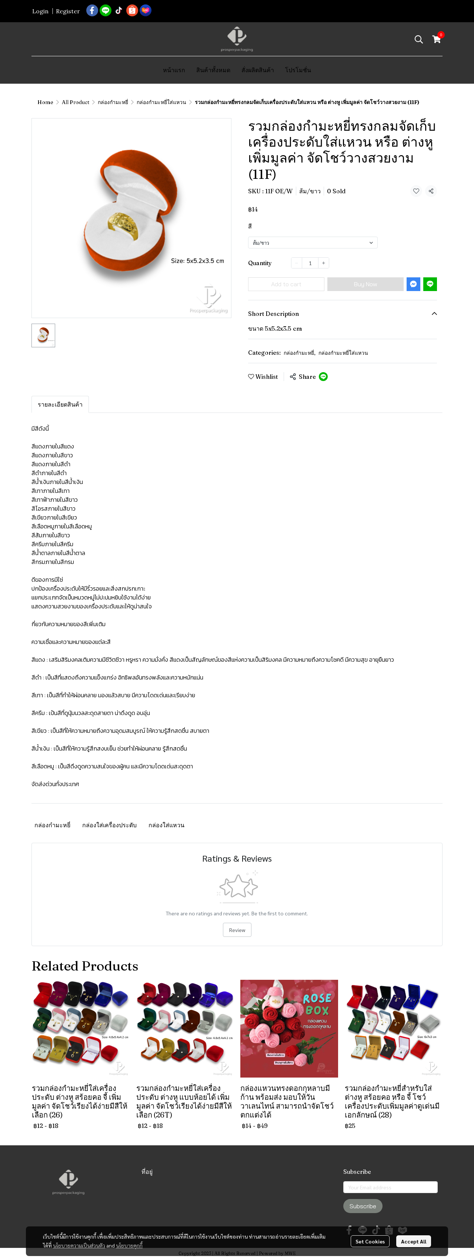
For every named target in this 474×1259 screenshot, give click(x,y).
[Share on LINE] (323, 376)
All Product (75, 102)
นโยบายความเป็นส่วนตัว (79, 1232)
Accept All (413, 1228)
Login (40, 11)
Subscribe (363, 1206)
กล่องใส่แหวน (166, 825)
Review (237, 929)
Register (68, 11)
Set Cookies (370, 1228)
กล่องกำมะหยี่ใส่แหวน (161, 102)
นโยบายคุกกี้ (129, 1232)
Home (45, 102)
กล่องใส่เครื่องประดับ (109, 825)
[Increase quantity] (323, 263)
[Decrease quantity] (296, 263)
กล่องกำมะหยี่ (113, 102)
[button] (419, 39)
